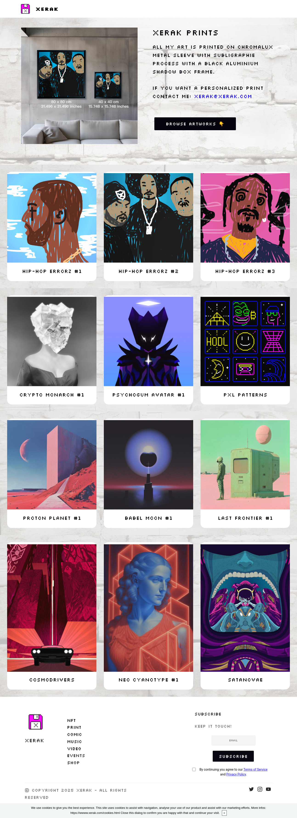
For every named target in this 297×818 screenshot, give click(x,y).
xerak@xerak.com (223, 96)
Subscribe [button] (233, 767)
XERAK (46, 9)
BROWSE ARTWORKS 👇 (195, 124)
